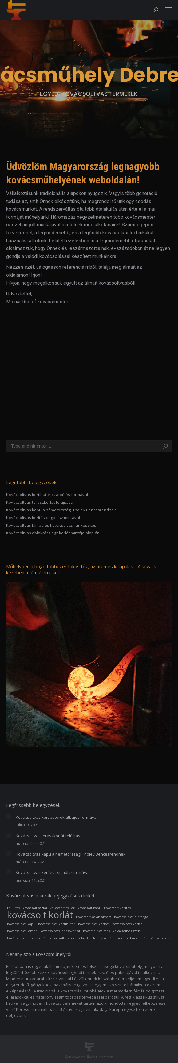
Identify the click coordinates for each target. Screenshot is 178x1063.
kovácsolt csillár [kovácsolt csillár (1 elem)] (62, 908)
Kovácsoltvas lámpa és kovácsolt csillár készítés (51, 525)
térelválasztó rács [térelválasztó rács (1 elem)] (156, 938)
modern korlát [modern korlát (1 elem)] (128, 938)
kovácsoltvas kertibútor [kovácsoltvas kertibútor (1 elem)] (56, 924)
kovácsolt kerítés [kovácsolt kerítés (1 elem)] (117, 908)
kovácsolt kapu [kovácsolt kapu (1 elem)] (89, 908)
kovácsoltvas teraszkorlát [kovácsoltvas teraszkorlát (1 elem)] (27, 938)
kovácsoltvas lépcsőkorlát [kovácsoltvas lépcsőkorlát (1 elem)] (60, 931)
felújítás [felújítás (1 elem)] (13, 908)
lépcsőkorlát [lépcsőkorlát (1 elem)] (103, 938)
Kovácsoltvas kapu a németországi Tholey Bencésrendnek (61, 510)
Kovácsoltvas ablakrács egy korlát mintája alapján (53, 533)
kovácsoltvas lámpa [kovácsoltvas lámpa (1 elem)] (22, 931)
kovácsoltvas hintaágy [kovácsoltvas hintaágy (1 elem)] (131, 917)
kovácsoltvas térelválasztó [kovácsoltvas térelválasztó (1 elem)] (69, 938)
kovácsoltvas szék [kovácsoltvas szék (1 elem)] (126, 931)
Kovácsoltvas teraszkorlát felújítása (39, 502)
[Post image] (8, 816)
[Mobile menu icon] (168, 9)
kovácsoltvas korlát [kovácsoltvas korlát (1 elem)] (127, 924)
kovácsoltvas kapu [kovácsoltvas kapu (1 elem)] (21, 924)
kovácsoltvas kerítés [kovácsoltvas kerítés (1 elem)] (93, 924)
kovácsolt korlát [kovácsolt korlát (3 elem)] (40, 915)
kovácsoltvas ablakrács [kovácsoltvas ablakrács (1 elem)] (93, 917)
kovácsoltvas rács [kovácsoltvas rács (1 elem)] (96, 931)
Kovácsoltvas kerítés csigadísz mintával (43, 517)
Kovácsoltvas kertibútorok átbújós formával (47, 494)
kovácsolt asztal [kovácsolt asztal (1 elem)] (34, 908)
